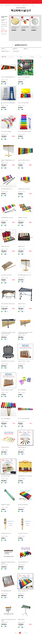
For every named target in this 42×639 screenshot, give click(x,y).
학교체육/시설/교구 (7, 5)
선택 (32, 5)
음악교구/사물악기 (17, 5)
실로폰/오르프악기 (26, 5)
